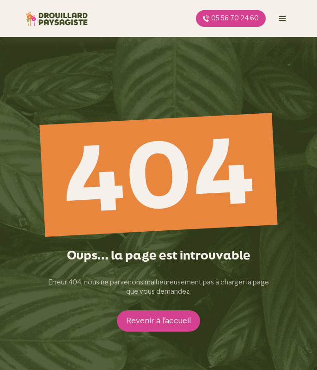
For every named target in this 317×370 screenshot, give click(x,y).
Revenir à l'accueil (158, 321)
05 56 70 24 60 (231, 18)
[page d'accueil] (56, 18)
